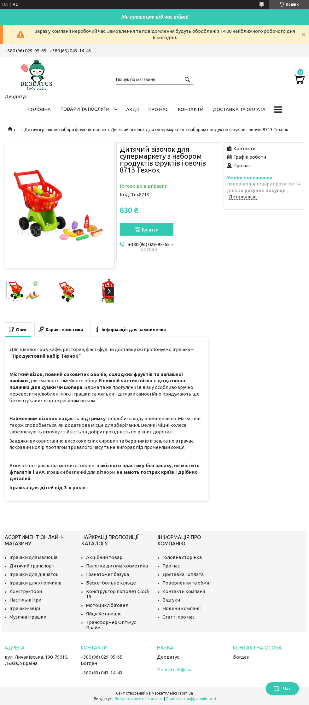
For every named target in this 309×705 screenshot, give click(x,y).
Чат (282, 688)
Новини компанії (181, 608)
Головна (39, 109)
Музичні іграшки (27, 617)
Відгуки (171, 599)
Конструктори (25, 591)
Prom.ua (185, 693)
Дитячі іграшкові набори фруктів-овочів (65, 129)
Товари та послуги (84, 109)
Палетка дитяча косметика (117, 565)
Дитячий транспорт (31, 565)
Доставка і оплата (183, 574)
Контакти (190, 109)
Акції (132, 109)
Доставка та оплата (239, 109)
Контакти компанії (183, 591)
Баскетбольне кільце (111, 582)
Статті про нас (178, 617)
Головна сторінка (182, 557)
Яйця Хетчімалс (103, 613)
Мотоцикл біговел (107, 605)
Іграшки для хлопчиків (35, 582)
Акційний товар (104, 557)
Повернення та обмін (186, 582)
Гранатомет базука (107, 574)
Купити (150, 229)
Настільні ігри (25, 599)
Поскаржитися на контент (138, 699)
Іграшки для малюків (33, 557)
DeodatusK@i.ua (175, 669)
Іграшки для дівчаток (34, 574)
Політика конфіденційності (191, 699)
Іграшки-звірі (24, 608)
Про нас (158, 109)
